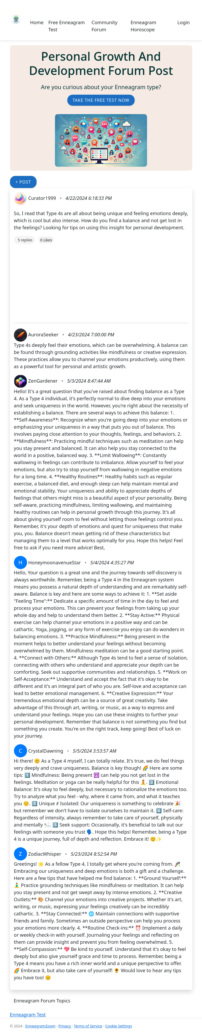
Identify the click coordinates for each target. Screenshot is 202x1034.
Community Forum (105, 26)
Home (37, 22)
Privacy (65, 1025)
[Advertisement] (101, 281)
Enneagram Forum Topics (42, 1000)
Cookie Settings (118, 1025)
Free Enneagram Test (66, 26)
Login (183, 22)
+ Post (23, 182)
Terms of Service (88, 1025)
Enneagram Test (28, 1014)
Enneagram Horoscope (143, 26)
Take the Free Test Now (101, 100)
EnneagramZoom (40, 1025)
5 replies (25, 239)
